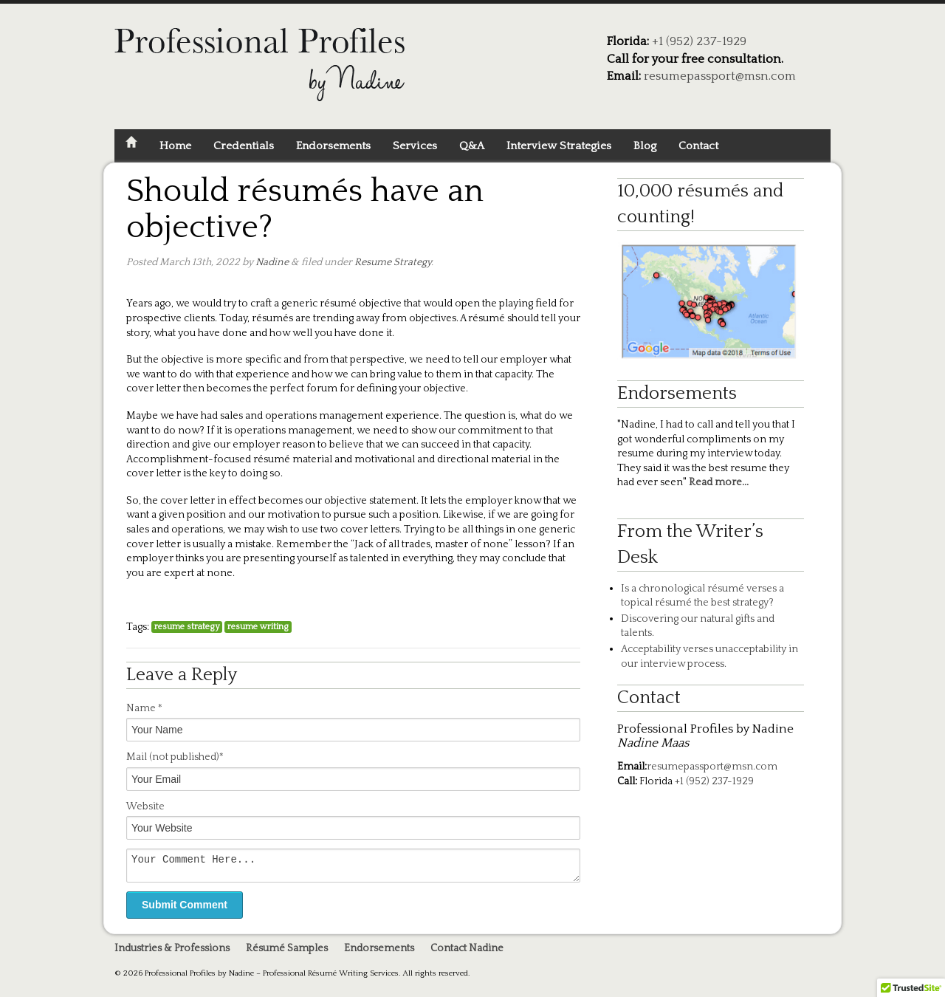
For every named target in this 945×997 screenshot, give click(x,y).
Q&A (471, 146)
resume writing (258, 626)
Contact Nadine (467, 953)
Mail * (175, 757)
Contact (698, 146)
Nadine (272, 262)
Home (175, 146)
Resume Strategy (392, 262)
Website (145, 806)
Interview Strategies (558, 146)
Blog (644, 146)
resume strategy (186, 626)
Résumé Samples (287, 953)
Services (415, 146)
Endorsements (333, 146)
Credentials (243, 146)
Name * (144, 708)
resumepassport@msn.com (720, 76)
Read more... (718, 482)
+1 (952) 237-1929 (699, 41)
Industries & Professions (172, 953)
